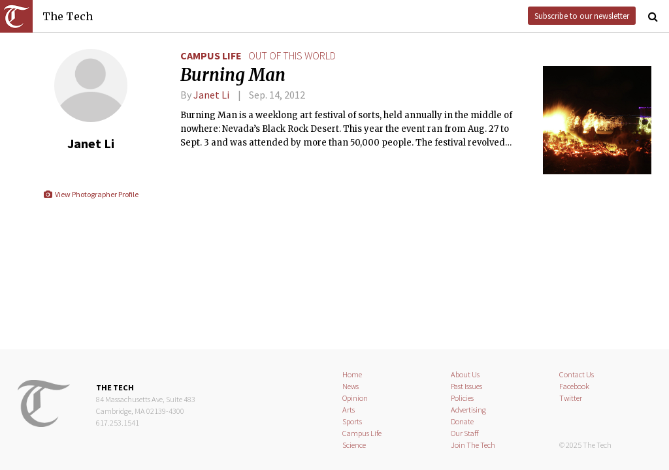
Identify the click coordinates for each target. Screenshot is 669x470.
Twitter (570, 398)
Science (354, 445)
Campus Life (211, 55)
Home (352, 374)
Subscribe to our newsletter (581, 15)
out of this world (292, 55)
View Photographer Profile (90, 194)
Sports (352, 421)
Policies (462, 398)
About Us (465, 374)
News (350, 386)
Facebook (574, 386)
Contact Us (576, 374)
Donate (462, 421)
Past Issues (466, 386)
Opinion (355, 398)
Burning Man (233, 75)
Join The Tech (473, 445)
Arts (348, 410)
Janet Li (211, 94)
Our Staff (465, 433)
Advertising (468, 410)
